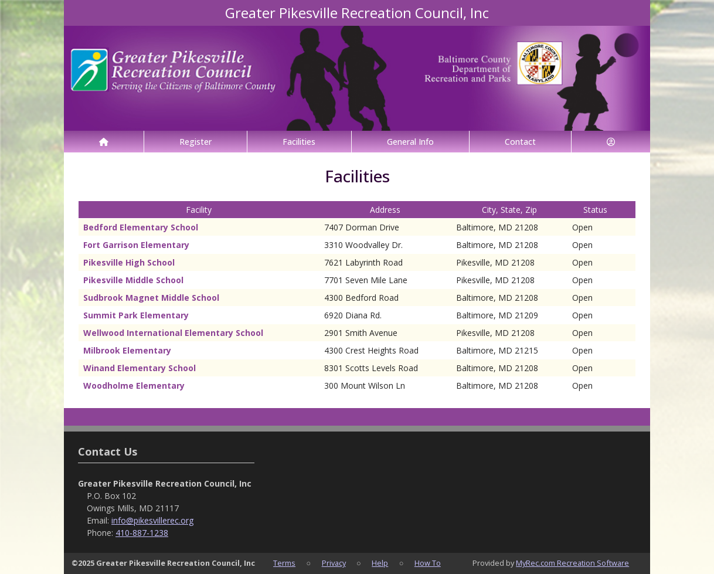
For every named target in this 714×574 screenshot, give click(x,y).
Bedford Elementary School (140, 227)
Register (195, 141)
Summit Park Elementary (136, 315)
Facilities (299, 141)
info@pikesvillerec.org (152, 520)
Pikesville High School (129, 262)
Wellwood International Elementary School (173, 332)
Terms (284, 563)
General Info (410, 141)
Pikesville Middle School (133, 280)
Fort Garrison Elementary (136, 244)
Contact (520, 141)
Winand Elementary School (139, 367)
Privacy (334, 563)
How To (427, 563)
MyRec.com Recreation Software (572, 563)
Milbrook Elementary (127, 350)
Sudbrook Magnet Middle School (151, 297)
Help (380, 563)
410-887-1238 (141, 532)
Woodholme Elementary (134, 385)
